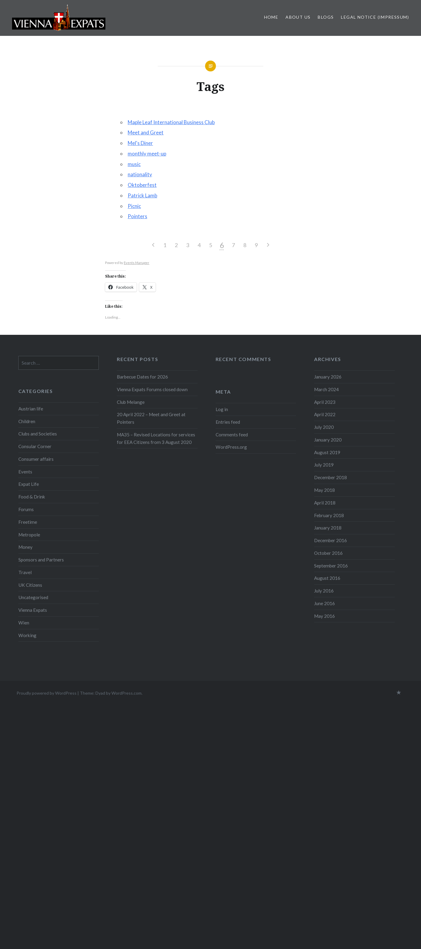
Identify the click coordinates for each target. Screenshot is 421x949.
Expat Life (28, 484)
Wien (23, 622)
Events (25, 471)
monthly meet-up (147, 153)
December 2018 (330, 477)
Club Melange (131, 402)
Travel (25, 572)
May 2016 (324, 616)
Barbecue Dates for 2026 (142, 376)
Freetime (27, 522)
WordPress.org (231, 447)
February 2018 (329, 515)
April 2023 (324, 402)
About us (297, 17)
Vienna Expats (32, 610)
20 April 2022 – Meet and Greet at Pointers (151, 418)
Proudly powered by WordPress (46, 693)
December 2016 (330, 540)
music (134, 164)
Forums (26, 509)
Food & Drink (31, 496)
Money (25, 547)
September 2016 (331, 565)
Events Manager (136, 263)
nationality (140, 174)
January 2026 (327, 376)
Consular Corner (34, 446)
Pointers (137, 216)
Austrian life (30, 408)
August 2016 (327, 578)
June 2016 (324, 603)
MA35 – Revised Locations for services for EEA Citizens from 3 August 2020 (156, 438)
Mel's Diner (140, 143)
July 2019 (324, 464)
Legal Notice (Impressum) (375, 17)
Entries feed (228, 422)
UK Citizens (30, 585)
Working (27, 635)
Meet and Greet (146, 132)
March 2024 (326, 389)
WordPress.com (126, 693)
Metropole (29, 534)
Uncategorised (33, 597)
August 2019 (327, 452)
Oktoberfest (142, 185)
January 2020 (327, 439)
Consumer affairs (36, 459)
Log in (222, 409)
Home (271, 17)
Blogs (326, 17)
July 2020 (324, 427)
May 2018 (324, 490)
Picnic (134, 206)
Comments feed (232, 434)
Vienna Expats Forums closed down (152, 389)
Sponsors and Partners (41, 559)
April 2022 (324, 414)
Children (26, 421)
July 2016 (324, 590)
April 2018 (324, 502)
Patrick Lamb (142, 195)
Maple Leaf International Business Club (171, 122)
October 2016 (328, 553)
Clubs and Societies (37, 433)
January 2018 (327, 527)
